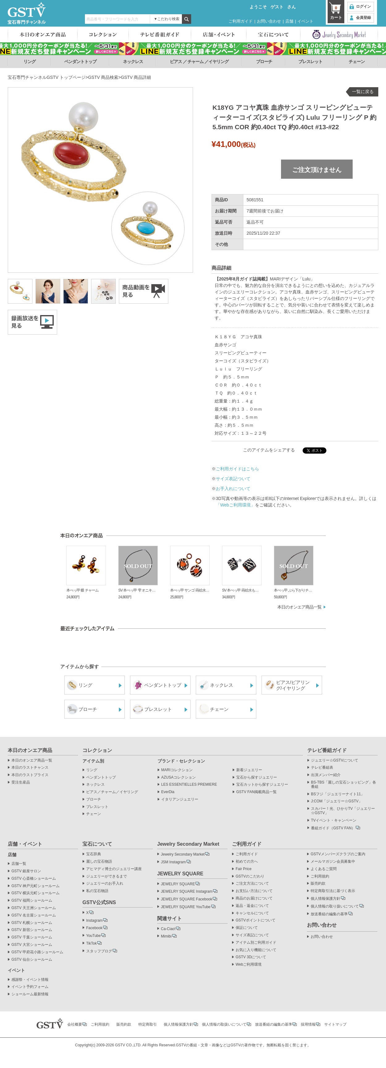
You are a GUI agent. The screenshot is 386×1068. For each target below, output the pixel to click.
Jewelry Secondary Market (182, 854)
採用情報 (308, 1024)
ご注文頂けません (317, 169)
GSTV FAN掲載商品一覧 (256, 792)
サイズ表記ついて (233, 478)
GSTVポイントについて (255, 920)
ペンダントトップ (80, 61)
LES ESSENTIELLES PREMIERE (189, 785)
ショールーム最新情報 (29, 994)
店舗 (289, 21)
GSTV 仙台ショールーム (31, 960)
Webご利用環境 (249, 965)
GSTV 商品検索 (103, 77)
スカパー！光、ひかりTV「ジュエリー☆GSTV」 (343, 811)
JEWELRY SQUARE (178, 884)
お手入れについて (233, 488)
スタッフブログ (99, 951)
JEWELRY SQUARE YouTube (186, 907)
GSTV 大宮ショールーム (31, 945)
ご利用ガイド (241, 21)
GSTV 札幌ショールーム (31, 923)
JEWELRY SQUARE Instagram (186, 891)
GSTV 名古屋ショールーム (33, 915)
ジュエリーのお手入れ (104, 884)
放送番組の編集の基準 (329, 914)
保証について (247, 928)
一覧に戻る (363, 91)
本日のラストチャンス (29, 768)
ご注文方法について (252, 884)
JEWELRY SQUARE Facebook (186, 899)
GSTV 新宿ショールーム (31, 930)
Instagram (94, 920)
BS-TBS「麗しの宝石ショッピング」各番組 (343, 784)
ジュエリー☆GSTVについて (334, 760)
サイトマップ (335, 1024)
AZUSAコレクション (178, 777)
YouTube (93, 935)
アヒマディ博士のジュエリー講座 (114, 869)
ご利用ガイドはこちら (237, 468)
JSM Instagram (173, 862)
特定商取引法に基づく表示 (333, 891)
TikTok (91, 943)
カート (336, 12)
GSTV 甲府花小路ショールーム (37, 952)
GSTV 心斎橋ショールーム (33, 879)
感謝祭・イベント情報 (29, 980)
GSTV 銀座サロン (26, 871)
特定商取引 (147, 1024)
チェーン (357, 61)
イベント (305, 21)
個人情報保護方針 (325, 898)
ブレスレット (310, 61)
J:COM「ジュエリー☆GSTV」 (336, 801)
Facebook (94, 928)
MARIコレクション (177, 770)
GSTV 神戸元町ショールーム (35, 886)
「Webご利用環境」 (235, 504)
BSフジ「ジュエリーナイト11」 (337, 794)
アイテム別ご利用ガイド (256, 943)
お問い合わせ (269, 21)
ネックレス (133, 61)
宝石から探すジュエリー (256, 777)
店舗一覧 (18, 864)
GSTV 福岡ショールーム (31, 901)
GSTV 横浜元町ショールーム (35, 893)
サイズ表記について (252, 935)
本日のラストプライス (29, 775)
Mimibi (166, 936)
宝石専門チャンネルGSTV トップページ (47, 77)
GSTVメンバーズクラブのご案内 (338, 854)
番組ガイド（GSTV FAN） (333, 828)
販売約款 (318, 884)
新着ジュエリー (249, 770)
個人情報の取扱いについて (224, 1024)
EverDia (167, 792)
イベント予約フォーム (29, 987)
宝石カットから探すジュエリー (262, 785)
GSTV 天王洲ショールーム (33, 908)
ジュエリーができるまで (106, 876)
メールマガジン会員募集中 (333, 862)
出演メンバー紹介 (326, 775)
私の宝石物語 (97, 891)
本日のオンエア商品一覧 (299, 606)
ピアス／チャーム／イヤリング (112, 792)
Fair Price (243, 869)
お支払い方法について (254, 891)
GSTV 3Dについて (251, 957)
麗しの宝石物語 (99, 862)
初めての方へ (247, 862)
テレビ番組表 (322, 768)
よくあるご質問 (324, 869)
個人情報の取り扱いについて (335, 906)
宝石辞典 (93, 854)
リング (29, 61)
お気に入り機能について (256, 950)
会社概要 (74, 1024)
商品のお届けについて (254, 898)
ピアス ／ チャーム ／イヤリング (199, 61)
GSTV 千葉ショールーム (31, 937)
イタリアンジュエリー (179, 799)
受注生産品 (20, 782)
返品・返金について (252, 906)
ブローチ (264, 61)
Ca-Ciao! (168, 929)
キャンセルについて (252, 913)
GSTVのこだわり (250, 876)
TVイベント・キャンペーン (333, 820)
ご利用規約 (320, 876)
